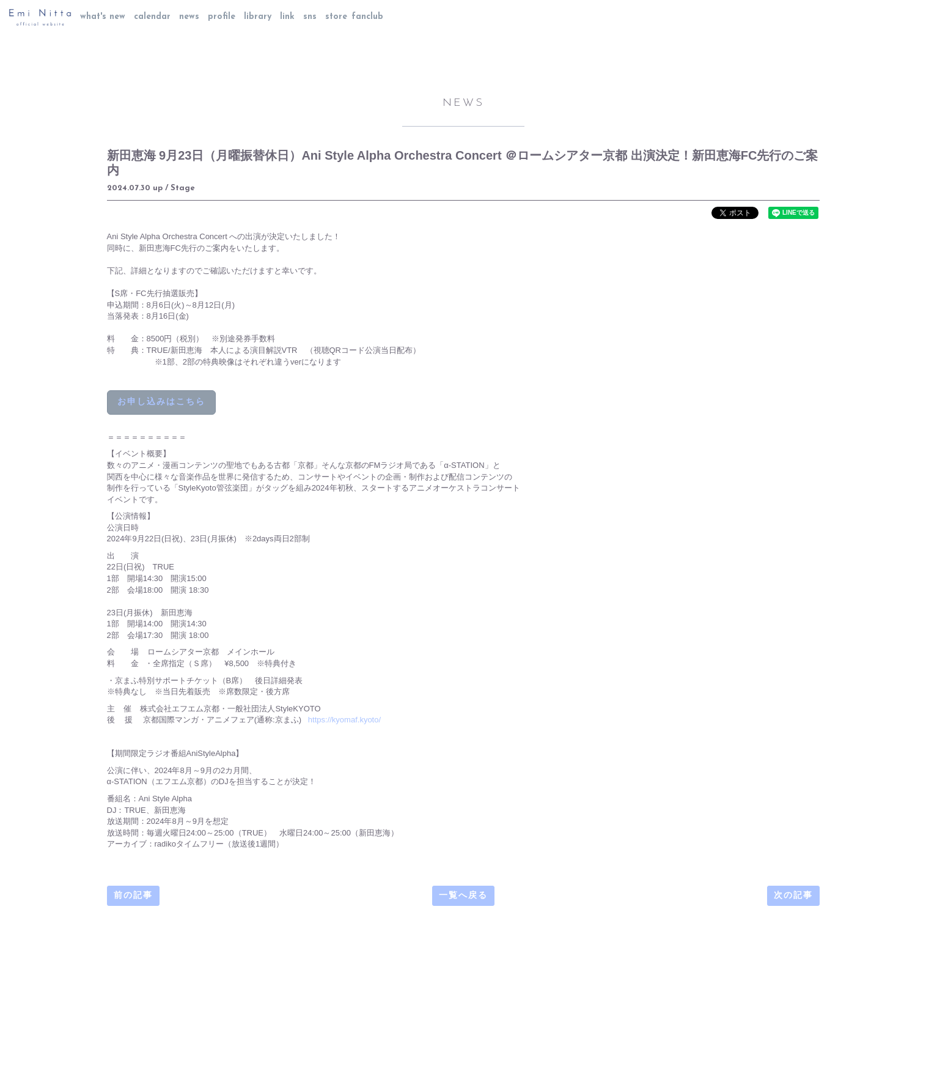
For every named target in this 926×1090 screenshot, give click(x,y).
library (257, 16)
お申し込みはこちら (161, 402)
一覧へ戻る (463, 895)
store (336, 16)
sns (310, 16)
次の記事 (793, 895)
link (287, 16)
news (189, 16)
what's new (102, 16)
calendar (152, 16)
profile (221, 16)
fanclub (367, 16)
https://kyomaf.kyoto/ (344, 719)
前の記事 (133, 895)
